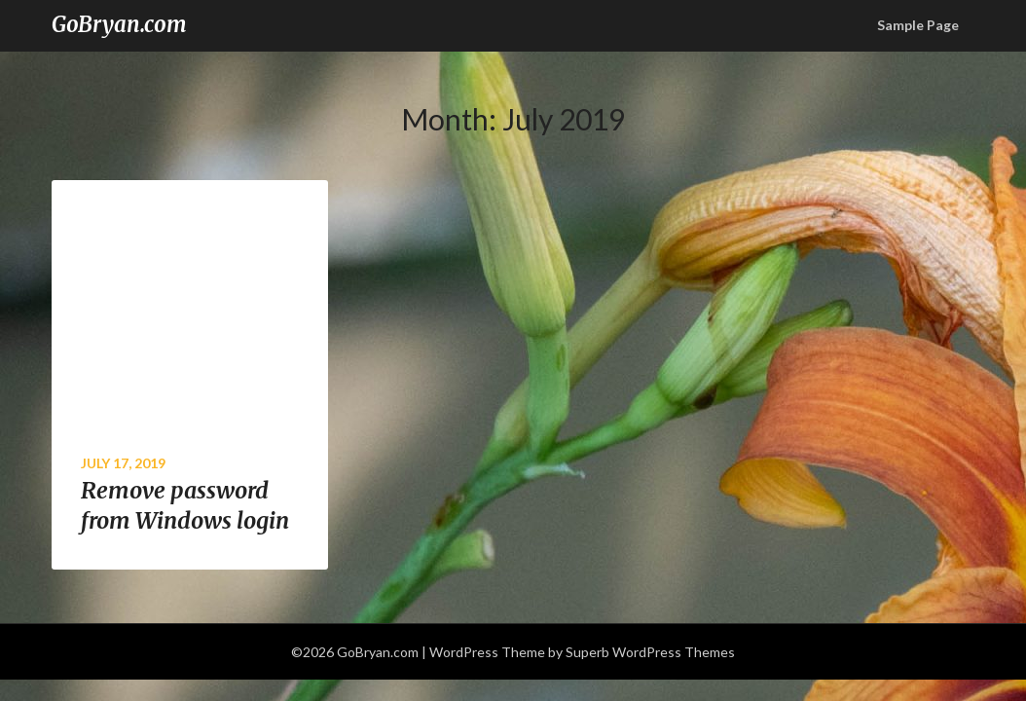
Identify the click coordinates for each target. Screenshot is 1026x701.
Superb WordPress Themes (650, 652)
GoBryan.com (119, 24)
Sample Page (918, 25)
